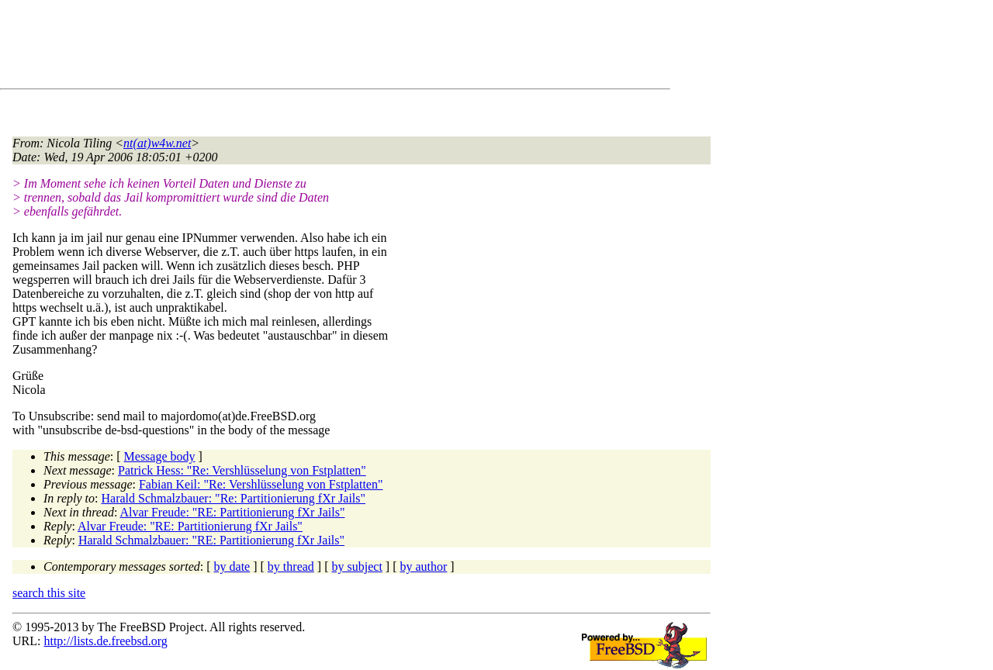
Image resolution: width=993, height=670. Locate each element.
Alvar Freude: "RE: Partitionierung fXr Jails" (232, 512)
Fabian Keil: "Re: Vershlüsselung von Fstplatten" (261, 484)
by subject (357, 566)
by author (423, 566)
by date (232, 566)
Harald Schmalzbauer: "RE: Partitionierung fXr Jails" (211, 540)
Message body (159, 456)
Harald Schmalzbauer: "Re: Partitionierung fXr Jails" (234, 498)
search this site (48, 592)
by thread (291, 566)
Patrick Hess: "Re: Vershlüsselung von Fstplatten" (242, 470)
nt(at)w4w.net (157, 143)
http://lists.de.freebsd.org (105, 641)
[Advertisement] (294, 47)
